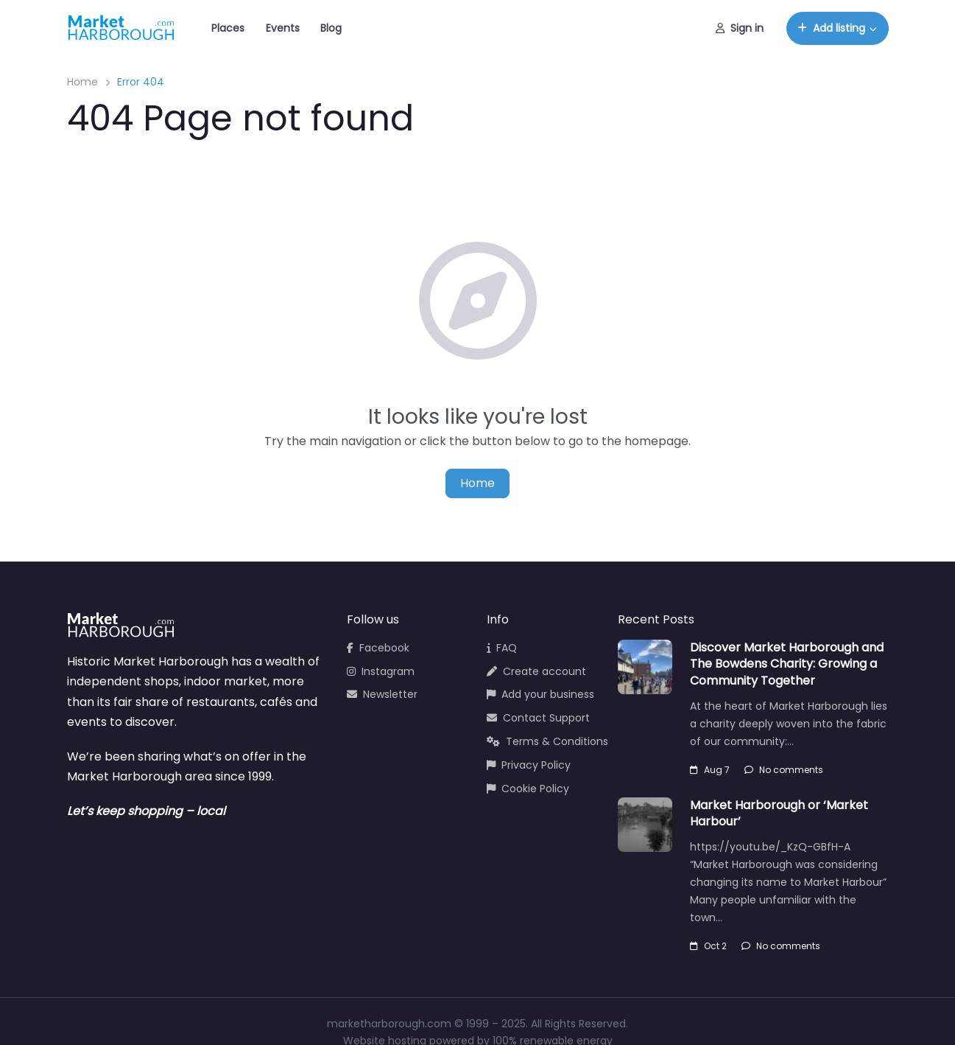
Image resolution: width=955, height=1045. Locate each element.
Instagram (381, 671)
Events (283, 28)
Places (227, 28)
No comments (783, 769)
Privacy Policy (529, 765)
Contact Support (538, 717)
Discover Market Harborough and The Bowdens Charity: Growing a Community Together (787, 664)
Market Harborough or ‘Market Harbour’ (779, 813)
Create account (536, 671)
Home (82, 81)
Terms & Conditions (547, 741)
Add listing (831, 28)
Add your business (540, 694)
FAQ (502, 647)
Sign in (740, 28)
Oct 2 (708, 946)
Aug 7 (710, 769)
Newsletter (382, 694)
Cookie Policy (528, 788)
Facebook (378, 647)
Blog (331, 28)
